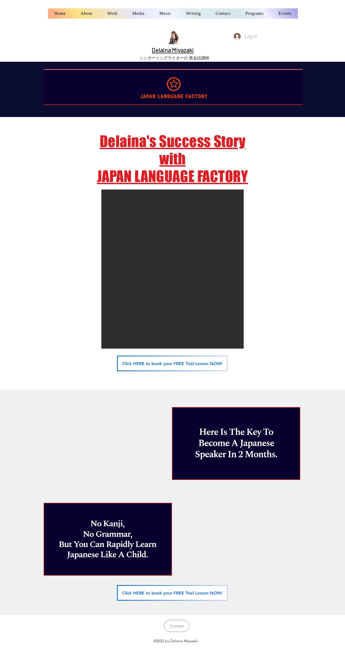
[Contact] (176, 626)
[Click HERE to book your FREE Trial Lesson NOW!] (172, 363)
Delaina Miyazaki (173, 49)
